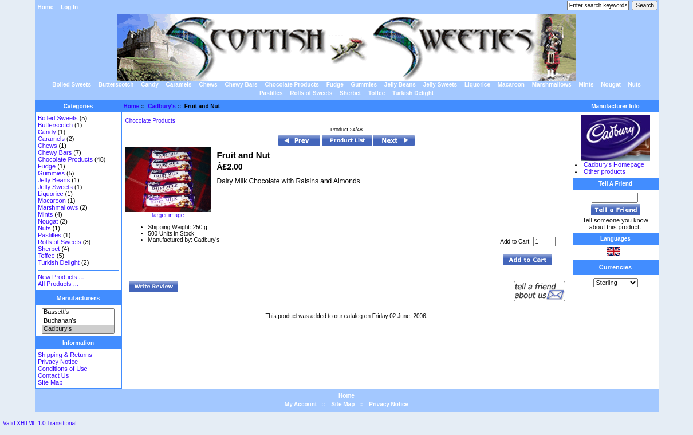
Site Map (50, 382)
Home (46, 7)
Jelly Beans (400, 84)
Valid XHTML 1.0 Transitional (39, 423)
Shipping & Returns (65, 354)
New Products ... (61, 276)
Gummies (364, 84)
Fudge (335, 84)
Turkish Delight (413, 93)
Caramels (179, 84)
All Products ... (58, 283)
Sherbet (350, 93)
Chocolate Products (291, 84)
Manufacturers (78, 298)
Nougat (610, 84)
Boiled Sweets (71, 84)
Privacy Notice (58, 361)
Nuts (634, 84)
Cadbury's (78, 329)
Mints (585, 84)
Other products (604, 171)
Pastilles (271, 93)
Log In (69, 7)
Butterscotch (116, 84)
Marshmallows (552, 84)
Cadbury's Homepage (614, 164)
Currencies (615, 267)
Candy (150, 84)
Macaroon (511, 84)
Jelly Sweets (440, 84)
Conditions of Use (63, 368)
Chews (208, 84)
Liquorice (477, 84)
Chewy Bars (241, 84)
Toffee (376, 93)
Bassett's (78, 312)
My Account (301, 404)
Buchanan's (78, 321)
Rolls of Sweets (311, 93)
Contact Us (53, 375)
